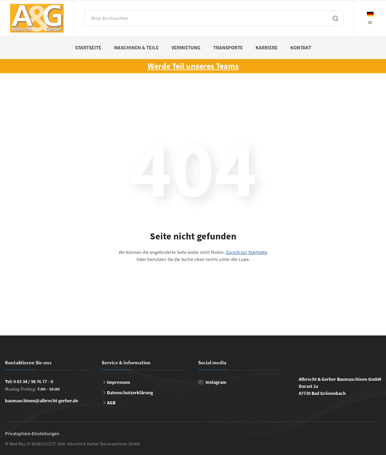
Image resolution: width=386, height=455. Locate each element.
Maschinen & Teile (136, 47)
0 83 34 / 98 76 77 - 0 (33, 381)
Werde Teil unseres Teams (193, 66)
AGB (111, 403)
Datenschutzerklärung (130, 393)
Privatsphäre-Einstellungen (32, 433)
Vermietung (186, 47)
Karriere (267, 47)
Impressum (118, 382)
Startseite (88, 47)
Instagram (216, 382)
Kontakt (300, 47)
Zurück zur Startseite (246, 252)
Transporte (228, 47)
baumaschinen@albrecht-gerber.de (41, 401)
